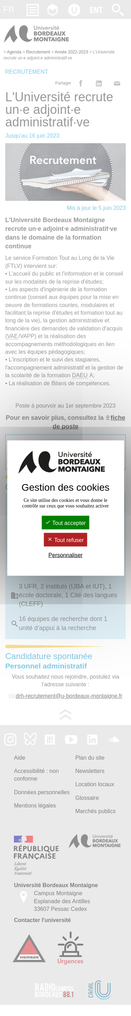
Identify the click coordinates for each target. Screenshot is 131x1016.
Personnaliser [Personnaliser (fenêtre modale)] (66, 555)
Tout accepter (65, 523)
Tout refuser (65, 540)
